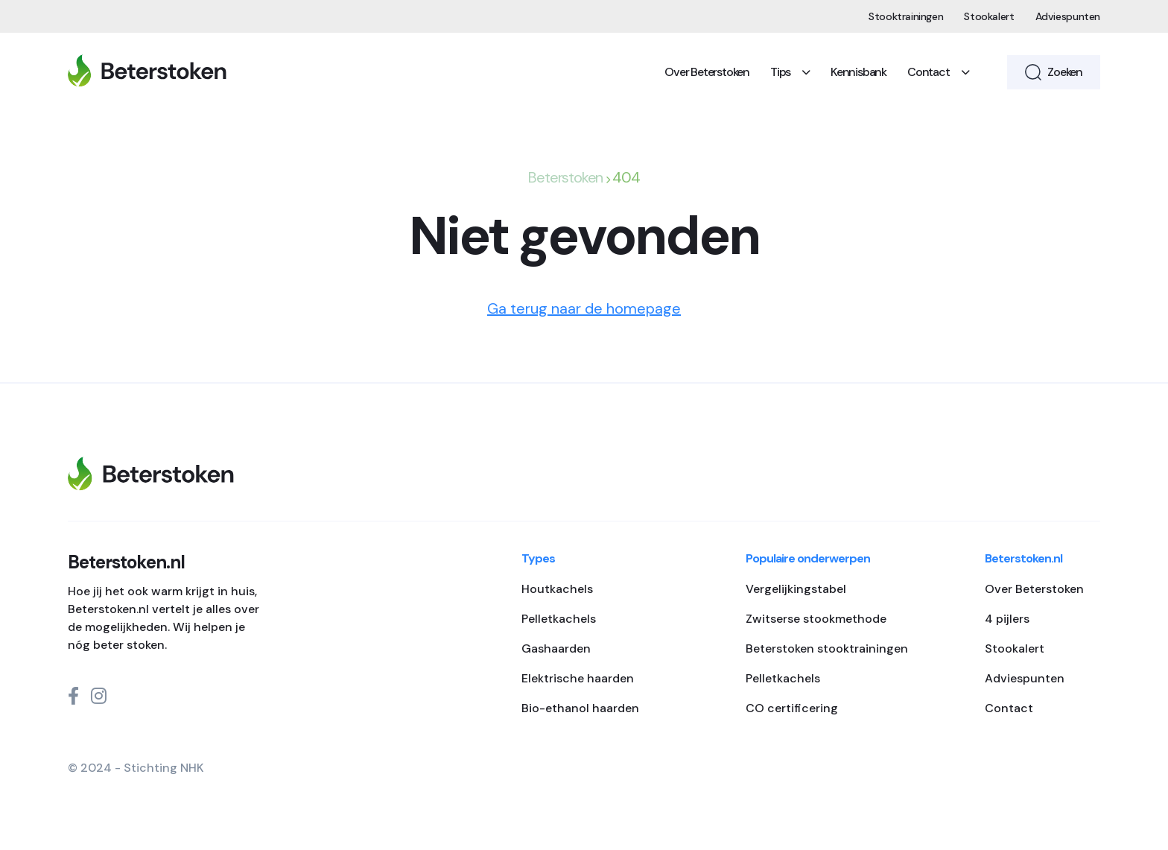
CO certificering (792, 708)
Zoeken (1053, 72)
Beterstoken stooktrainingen (827, 648)
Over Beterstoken (706, 72)
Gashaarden (556, 648)
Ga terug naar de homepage (584, 308)
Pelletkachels (558, 619)
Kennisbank (858, 72)
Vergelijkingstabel (796, 589)
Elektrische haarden (577, 678)
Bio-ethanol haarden (580, 708)
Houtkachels (557, 589)
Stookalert (989, 16)
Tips (790, 72)
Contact (937, 72)
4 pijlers (1007, 619)
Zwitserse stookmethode (816, 619)
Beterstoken (565, 177)
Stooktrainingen (906, 16)
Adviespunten (1067, 16)
